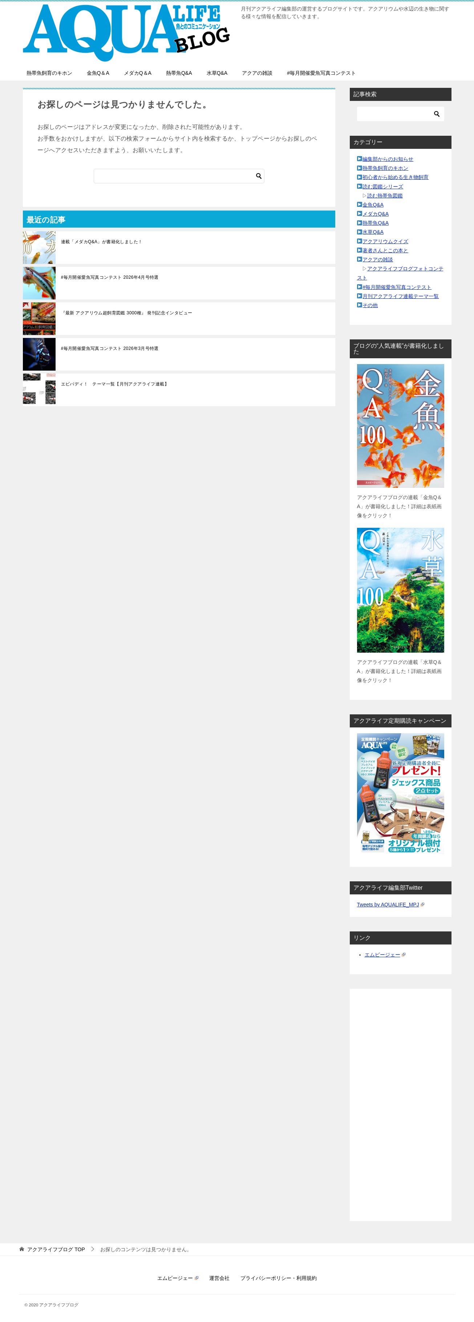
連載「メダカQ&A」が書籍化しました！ (102, 241)
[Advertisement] (400, 1105)
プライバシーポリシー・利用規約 (278, 1278)
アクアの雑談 (257, 73)
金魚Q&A (373, 205)
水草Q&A (217, 73)
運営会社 (219, 1278)
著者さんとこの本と (385, 250)
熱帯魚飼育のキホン (49, 73)
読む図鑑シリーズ (382, 186)
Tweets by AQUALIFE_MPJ (390, 904)
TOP (56, 1249)
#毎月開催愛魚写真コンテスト (321, 73)
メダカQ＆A (137, 73)
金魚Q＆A (98, 73)
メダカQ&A (375, 214)
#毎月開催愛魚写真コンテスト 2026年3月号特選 (110, 348)
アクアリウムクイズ (385, 241)
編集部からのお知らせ (387, 159)
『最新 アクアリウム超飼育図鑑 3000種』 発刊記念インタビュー (127, 312)
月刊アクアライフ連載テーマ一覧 (400, 296)
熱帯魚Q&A (179, 73)
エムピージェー (385, 955)
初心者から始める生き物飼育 (395, 177)
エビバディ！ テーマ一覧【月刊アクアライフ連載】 (115, 384)
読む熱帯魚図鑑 (385, 196)
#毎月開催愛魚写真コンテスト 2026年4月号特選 (110, 277)
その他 (370, 305)
